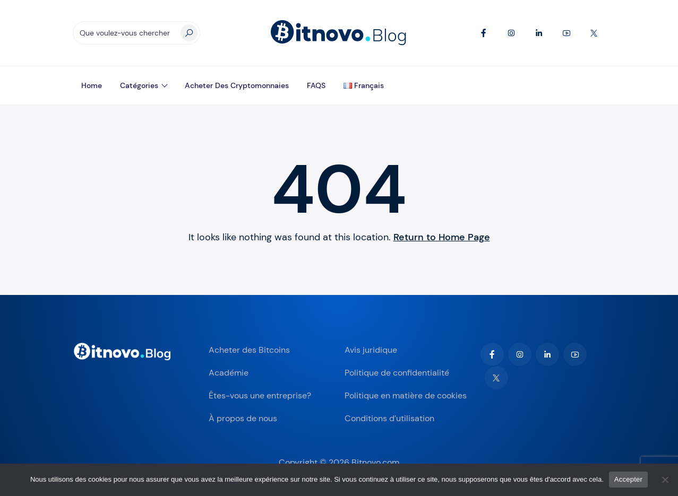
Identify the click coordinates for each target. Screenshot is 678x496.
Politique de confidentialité (397, 372)
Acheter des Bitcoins (249, 349)
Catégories (139, 85)
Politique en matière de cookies (406, 395)
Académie (228, 372)
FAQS (316, 85)
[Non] (664, 479)
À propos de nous (243, 418)
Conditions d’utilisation (389, 418)
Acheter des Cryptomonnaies (237, 85)
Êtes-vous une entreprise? (260, 395)
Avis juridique (371, 349)
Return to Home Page (441, 237)
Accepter (628, 479)
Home (91, 85)
